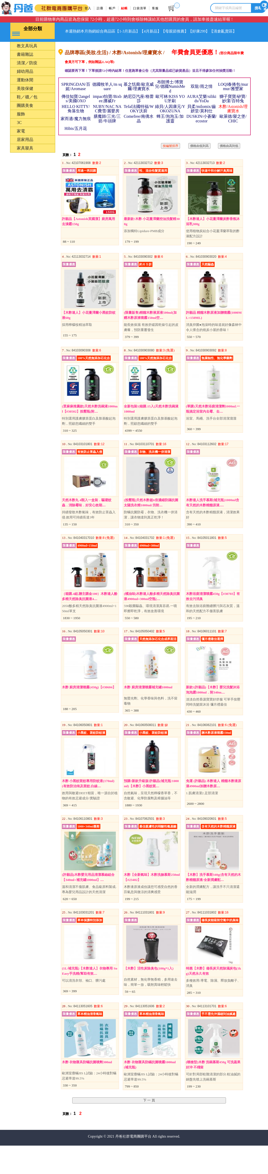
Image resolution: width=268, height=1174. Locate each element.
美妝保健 (25, 97)
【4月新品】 (176, 31)
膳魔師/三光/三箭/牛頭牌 (107, 127)
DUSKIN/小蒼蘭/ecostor (201, 127)
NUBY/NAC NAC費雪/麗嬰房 (107, 117)
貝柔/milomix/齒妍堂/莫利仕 (201, 117)
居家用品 (25, 148)
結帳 (126, 8)
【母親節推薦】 (206, 31)
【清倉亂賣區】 (81, 47)
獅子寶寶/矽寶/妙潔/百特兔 (233, 107)
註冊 (100, 8)
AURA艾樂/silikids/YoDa (201, 107)
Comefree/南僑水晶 (139, 127)
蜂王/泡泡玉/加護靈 (170, 127)
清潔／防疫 (27, 71)
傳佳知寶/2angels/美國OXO (75, 107)
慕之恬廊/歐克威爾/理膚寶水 (138, 95)
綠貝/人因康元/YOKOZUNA (170, 117)
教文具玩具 (27, 54)
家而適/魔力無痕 (76, 127)
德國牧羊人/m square (107, 95)
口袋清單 (142, 8)
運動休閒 (25, 88)
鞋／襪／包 (27, 106)
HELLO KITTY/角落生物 (76, 117)
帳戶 (113, 8)
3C (19, 131)
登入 (88, 8)
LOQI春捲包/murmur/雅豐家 (233, 95)
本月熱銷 (97, 31)
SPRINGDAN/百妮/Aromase (75, 95)
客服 (158, 8)
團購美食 (25, 114)
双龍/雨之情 (201, 95)
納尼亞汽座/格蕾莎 (138, 107)
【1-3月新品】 (148, 31)
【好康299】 (236, 31)
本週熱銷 (76, 31)
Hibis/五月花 (75, 137)
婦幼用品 (25, 80)
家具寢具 (25, 157)
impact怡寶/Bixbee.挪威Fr (107, 107)
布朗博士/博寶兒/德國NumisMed (170, 95)
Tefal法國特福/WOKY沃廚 (138, 117)
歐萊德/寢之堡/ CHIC (233, 127)
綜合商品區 (120, 31)
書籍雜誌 (25, 63)
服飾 (21, 123)
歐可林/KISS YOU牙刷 (170, 107)
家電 (21, 140)
